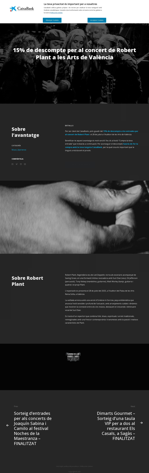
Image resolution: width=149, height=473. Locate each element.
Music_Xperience (19, 152)
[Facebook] (12, 167)
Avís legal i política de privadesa (67, 466)
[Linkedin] (21, 167)
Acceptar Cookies (96, 20)
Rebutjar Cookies (52, 20)
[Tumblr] (25, 167)
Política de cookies (56, 13)
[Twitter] (17, 167)
